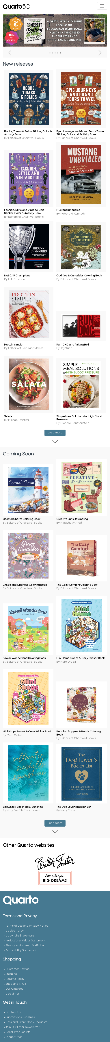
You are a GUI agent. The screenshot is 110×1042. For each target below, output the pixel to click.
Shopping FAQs (15, 978)
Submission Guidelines (20, 1012)
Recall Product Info (18, 1027)
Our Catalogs (14, 983)
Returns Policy (14, 973)
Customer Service (17, 963)
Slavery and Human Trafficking (25, 940)
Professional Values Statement (25, 935)
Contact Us (12, 1007)
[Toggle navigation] (102, 6)
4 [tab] (57, 53)
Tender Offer (13, 1031)
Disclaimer (12, 988)
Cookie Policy (14, 925)
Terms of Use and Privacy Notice (26, 920)
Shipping (11, 968)
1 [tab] (50, 53)
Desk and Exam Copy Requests (26, 1017)
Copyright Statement (19, 930)
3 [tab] (55, 53)
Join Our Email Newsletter (22, 1022)
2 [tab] (52, 53)
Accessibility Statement (20, 945)
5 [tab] (60, 53)
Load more (57, 431)
